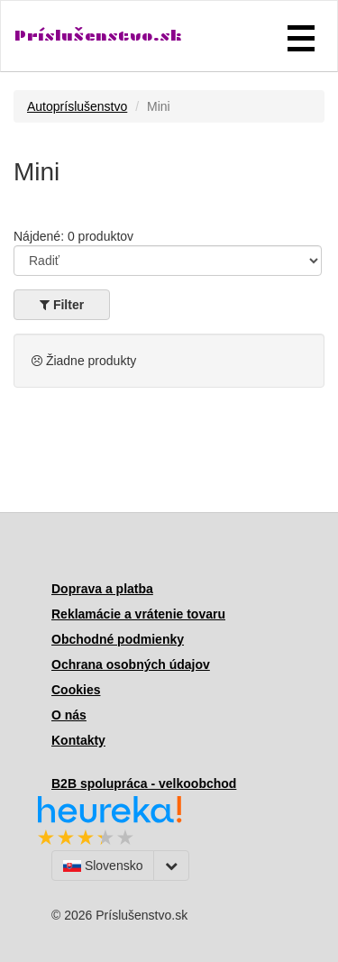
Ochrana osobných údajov (130, 664)
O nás (69, 715)
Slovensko (102, 865)
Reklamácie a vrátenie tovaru (138, 614)
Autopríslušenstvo (77, 106)
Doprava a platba (102, 589)
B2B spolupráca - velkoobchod (143, 783)
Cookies (75, 690)
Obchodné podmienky (117, 639)
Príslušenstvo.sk (98, 35)
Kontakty (78, 740)
